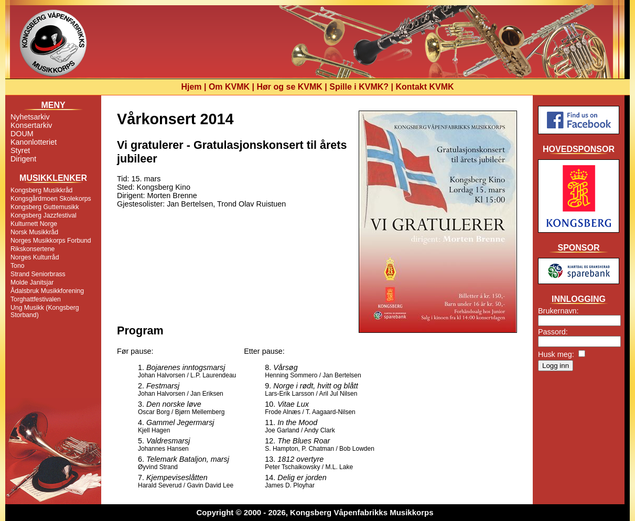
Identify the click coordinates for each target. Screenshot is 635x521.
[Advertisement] (578, 416)
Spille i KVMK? (359, 86)
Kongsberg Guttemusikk (44, 207)
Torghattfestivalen (35, 299)
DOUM (22, 133)
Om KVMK (229, 86)
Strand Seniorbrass (38, 274)
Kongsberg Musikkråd (41, 190)
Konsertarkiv (31, 125)
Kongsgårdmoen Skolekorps (50, 198)
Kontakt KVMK (425, 86)
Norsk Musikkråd (34, 232)
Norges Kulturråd (34, 257)
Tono (17, 265)
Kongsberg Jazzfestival (43, 215)
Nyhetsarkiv (30, 117)
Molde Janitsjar (31, 282)
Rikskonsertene (32, 249)
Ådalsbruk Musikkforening (47, 291)
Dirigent (23, 159)
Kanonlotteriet (33, 142)
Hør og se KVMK (289, 86)
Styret (20, 150)
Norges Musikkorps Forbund (50, 240)
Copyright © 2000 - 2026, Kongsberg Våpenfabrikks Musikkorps (314, 512)
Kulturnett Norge (33, 223)
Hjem (191, 86)
